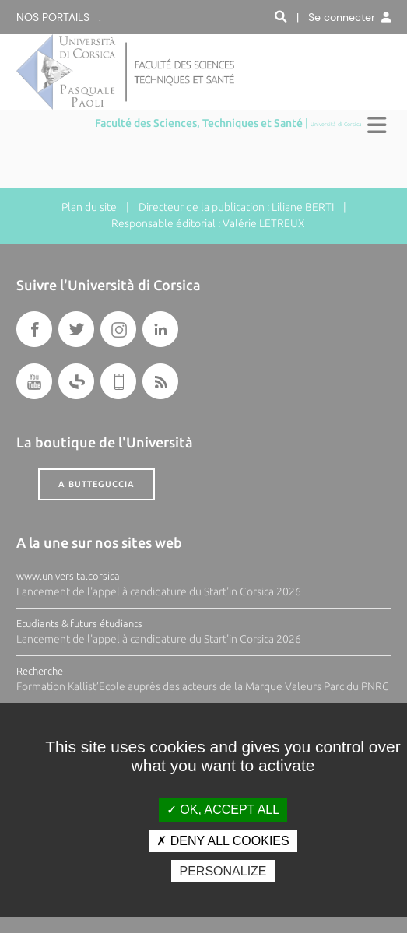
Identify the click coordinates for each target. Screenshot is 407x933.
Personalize (222, 871)
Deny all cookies (222, 840)
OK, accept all (223, 809)
